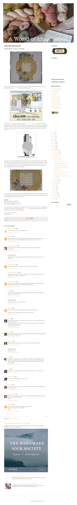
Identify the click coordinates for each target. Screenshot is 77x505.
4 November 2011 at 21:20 (13, 286)
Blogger (44, 501)
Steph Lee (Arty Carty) (13, 272)
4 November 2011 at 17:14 (13, 250)
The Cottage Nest (56, 96)
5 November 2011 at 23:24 (13, 336)
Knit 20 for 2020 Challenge (17, 476)
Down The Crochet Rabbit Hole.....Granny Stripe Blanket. (24, 484)
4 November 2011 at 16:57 (13, 241)
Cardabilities (12, 129)
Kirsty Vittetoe (11, 376)
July (55, 185)
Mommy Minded (11, 228)
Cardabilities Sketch (11, 220)
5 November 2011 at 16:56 (13, 327)
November (56, 152)
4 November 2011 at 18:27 (13, 268)
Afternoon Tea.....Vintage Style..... (61, 165)
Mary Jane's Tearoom (57, 107)
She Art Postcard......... (58, 170)
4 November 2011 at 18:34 (13, 277)
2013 (54, 145)
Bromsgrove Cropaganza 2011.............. (62, 172)
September (56, 181)
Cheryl (9, 331)
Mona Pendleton (11, 281)
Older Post (45, 416)
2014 (54, 143)
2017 (54, 138)
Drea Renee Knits (56, 98)
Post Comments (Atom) (15, 418)
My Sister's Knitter (56, 101)
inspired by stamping (24, 220)
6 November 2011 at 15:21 (13, 364)
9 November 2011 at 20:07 (13, 411)
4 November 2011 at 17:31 (13, 260)
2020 (54, 132)
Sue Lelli (10, 384)
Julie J (9, 290)
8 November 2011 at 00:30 (13, 400)
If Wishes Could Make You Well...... (61, 161)
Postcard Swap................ (59, 158)
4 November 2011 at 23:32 (13, 303)
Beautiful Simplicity (57, 88)
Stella (5, 163)
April (55, 190)
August (55, 183)
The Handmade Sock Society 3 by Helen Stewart (17, 423)
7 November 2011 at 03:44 (13, 380)
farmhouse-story (11, 264)
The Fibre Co (55, 93)
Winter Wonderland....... (59, 159)
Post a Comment (9, 413)
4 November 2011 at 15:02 (13, 232)
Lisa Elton (10, 341)
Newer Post (7, 416)
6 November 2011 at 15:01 (13, 352)
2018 (54, 136)
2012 (54, 147)
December (56, 150)
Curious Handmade (57, 90)
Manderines (55, 94)
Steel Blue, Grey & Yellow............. (61, 174)
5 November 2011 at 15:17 (13, 314)
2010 (54, 198)
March (55, 192)
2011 (54, 149)
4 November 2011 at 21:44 (13, 295)
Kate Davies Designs (57, 103)
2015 (54, 141)
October (56, 179)
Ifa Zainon (25, 208)
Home (26, 416)
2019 (54, 134)
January (56, 196)
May (55, 188)
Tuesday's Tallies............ (59, 156)
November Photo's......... (59, 154)
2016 (54, 139)
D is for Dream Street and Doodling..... (62, 163)
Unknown (10, 236)
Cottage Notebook (56, 106)
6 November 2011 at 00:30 (13, 344)
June (55, 186)
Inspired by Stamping (30, 123)
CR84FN (15, 88)
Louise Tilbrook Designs (58, 104)
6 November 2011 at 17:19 (13, 372)
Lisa (9, 357)
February (56, 194)
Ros (9, 369)
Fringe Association (56, 99)
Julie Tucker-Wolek (12, 245)
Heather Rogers (11, 394)
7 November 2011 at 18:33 (13, 389)
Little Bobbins (55, 91)
